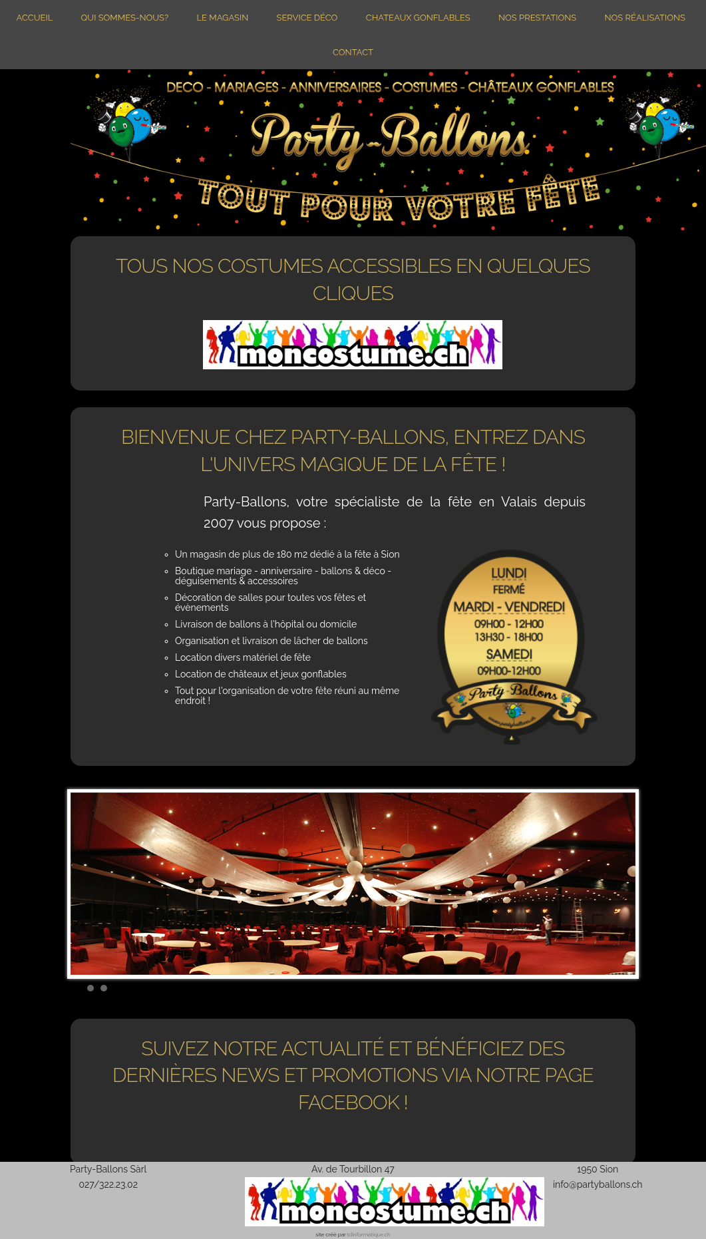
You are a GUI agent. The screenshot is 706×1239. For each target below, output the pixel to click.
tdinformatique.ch (369, 1234)
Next (618, 883)
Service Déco (307, 18)
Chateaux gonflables (418, 18)
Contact (353, 52)
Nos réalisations (644, 18)
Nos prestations (537, 18)
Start (619, 986)
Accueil (35, 18)
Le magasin (222, 18)
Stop (629, 986)
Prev (87, 883)
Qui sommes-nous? (124, 18)
